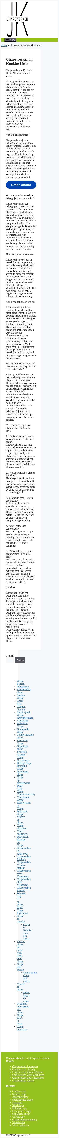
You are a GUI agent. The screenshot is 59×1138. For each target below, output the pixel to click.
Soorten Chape (21, 696)
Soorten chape (19, 1094)
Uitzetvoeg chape (22, 773)
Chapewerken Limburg (24, 858)
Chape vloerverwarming (24, 1119)
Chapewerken (19, 1091)
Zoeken (10, 655)
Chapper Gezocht (21, 708)
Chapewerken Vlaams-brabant (24, 865)
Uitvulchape (23, 686)
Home (4, 45)
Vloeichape (22, 720)
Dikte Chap (20, 787)
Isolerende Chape (22, 725)
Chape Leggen (21, 682)
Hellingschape (24, 763)
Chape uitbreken (21, 827)
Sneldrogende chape (22, 1099)
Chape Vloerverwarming (26, 793)
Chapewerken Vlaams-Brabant (27, 1072)
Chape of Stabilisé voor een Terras (27, 931)
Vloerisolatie (18, 1122)
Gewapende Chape (23, 730)
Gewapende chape (21, 1111)
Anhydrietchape (25, 717)
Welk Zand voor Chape (20, 957)
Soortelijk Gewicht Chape (22, 754)
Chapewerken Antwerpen (25, 1066)
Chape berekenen (22, 1028)
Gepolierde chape (22, 747)
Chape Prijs (20, 702)
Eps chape (17, 1102)
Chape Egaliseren (22, 911)
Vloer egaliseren (22, 832)
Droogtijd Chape (22, 767)
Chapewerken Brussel (24, 889)
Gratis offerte (21, 185)
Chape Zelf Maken (20, 967)
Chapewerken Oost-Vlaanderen (28, 1077)
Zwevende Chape (22, 742)
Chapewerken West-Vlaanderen (28, 1075)
